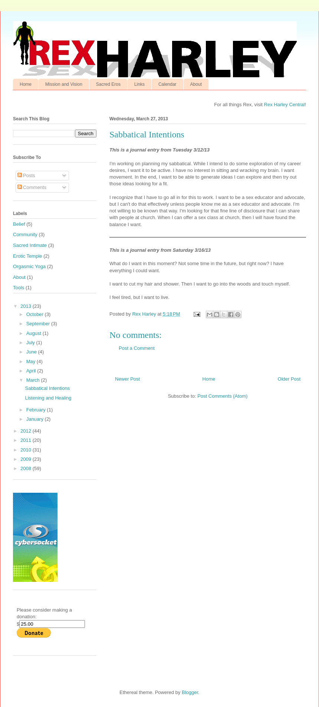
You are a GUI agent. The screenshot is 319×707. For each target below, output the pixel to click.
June (32, 352)
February (36, 410)
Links (139, 84)
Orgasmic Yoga (29, 266)
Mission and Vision (63, 84)
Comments (31, 187)
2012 (26, 431)
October (35, 314)
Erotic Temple (27, 256)
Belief (19, 224)
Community (25, 234)
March (33, 380)
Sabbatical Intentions (47, 388)
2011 (26, 440)
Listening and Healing (48, 398)
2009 (26, 459)
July (31, 342)
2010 (26, 450)
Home (26, 84)
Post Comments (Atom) (222, 396)
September (38, 323)
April (31, 371)
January (35, 419)
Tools (18, 287)
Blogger (190, 692)
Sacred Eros (108, 84)
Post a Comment (137, 348)
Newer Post (127, 379)
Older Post (289, 379)
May (31, 361)
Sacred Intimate (30, 245)
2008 (26, 468)
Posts (26, 175)
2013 (26, 306)
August (34, 333)
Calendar (167, 84)
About (196, 84)
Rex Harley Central (284, 104)
